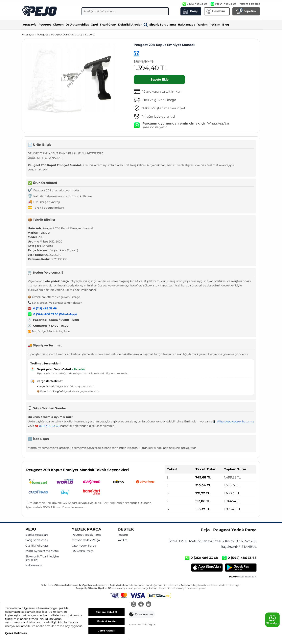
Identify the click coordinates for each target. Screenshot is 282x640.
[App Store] (207, 567)
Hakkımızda (186, 24)
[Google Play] (241, 567)
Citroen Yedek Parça (86, 540)
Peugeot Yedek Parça (86, 534)
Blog (225, 24)
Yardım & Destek (249, 3)
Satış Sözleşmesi (36, 540)
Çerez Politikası (16, 633)
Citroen (58, 24)
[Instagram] (133, 604)
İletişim (215, 24)
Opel (94, 24)
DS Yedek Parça (83, 551)
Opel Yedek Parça (84, 545)
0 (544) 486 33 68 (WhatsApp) (55, 314)
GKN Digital (148, 624)
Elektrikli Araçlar (130, 24)
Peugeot (44, 24)
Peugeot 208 (66, 34)
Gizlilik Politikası (36, 545)
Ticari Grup (108, 24)
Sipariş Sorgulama (160, 24)
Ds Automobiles (77, 24)
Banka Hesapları (36, 534)
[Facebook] (141, 604)
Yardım (202, 24)
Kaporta (90, 34)
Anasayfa (29, 24)
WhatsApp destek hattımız (235, 421)
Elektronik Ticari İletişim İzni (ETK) (42, 558)
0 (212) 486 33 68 (45, 308)
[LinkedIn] (148, 604)
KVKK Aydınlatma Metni (42, 551)
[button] (141, 614)
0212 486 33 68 (49, 426)
